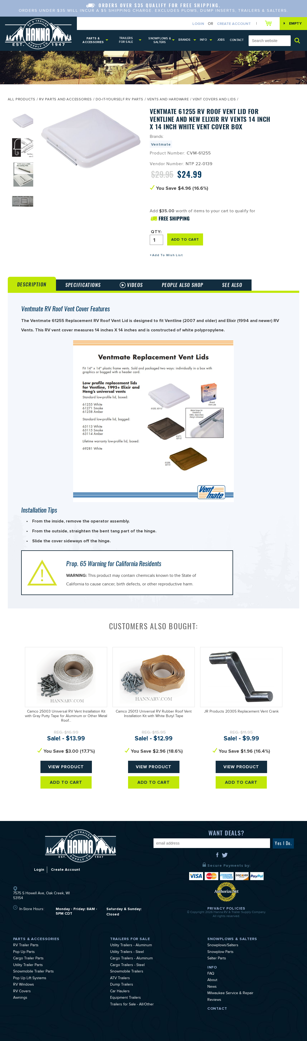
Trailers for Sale (126, 40)
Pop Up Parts (24, 952)
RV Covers (22, 991)
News (212, 987)
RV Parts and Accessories (65, 100)
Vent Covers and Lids (214, 100)
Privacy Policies (226, 908)
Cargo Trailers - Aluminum (131, 958)
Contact (237, 40)
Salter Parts (216, 958)
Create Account (234, 23)
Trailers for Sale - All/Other (132, 1004)
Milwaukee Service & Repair (230, 993)
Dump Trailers (121, 985)
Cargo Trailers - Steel (127, 965)
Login (198, 23)
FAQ (210, 974)
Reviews (214, 1000)
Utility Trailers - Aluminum (131, 945)
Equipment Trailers (125, 998)
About (212, 980)
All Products (21, 100)
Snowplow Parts (220, 952)
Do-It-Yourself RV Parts (119, 100)
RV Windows (23, 985)
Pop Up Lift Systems (29, 978)
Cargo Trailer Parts (28, 958)
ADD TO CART (185, 239)
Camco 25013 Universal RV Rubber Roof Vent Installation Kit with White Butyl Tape (154, 714)
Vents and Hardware (168, 100)
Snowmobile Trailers (126, 972)
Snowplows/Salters (222, 945)
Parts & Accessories (93, 40)
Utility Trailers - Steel (127, 952)
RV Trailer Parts (26, 945)
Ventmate (161, 144)
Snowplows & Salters (159, 40)
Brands (184, 39)
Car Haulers (120, 991)
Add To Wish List (167, 255)
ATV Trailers (120, 978)
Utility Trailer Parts (28, 965)
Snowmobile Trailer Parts (33, 972)
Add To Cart (66, 782)
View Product (66, 767)
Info (203, 39)
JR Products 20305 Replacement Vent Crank (241, 712)
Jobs (221, 39)
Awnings (20, 998)
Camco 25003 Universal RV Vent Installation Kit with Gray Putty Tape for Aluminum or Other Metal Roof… (66, 717)
